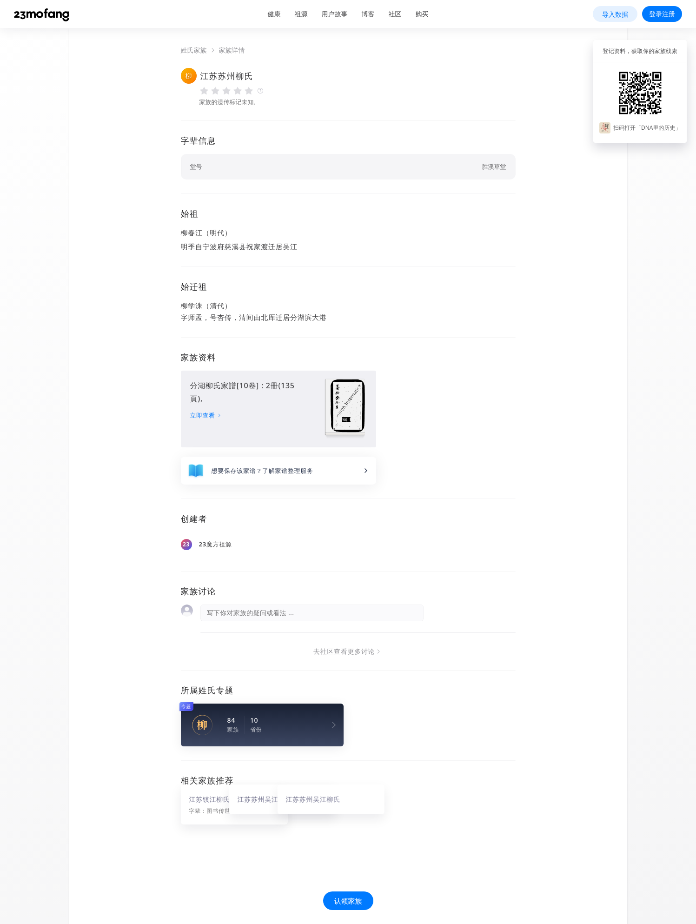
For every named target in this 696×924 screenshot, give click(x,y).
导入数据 (615, 14)
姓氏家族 (194, 50)
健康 (274, 13)
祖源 (301, 13)
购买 (422, 13)
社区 (395, 13)
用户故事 (335, 13)
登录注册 (662, 13)
